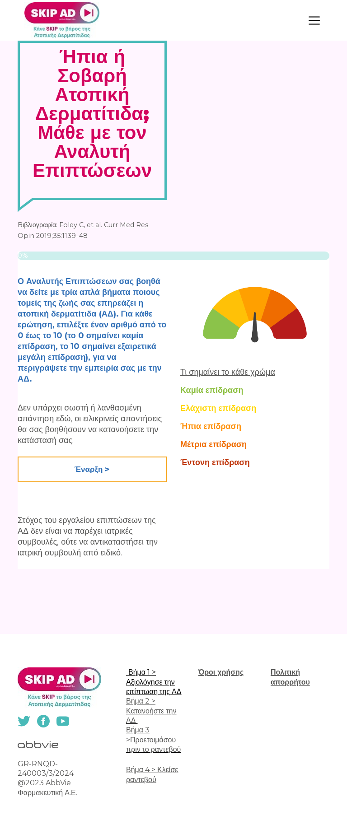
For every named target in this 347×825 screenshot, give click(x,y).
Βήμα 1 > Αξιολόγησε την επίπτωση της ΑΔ (153, 682)
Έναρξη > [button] (92, 469)
